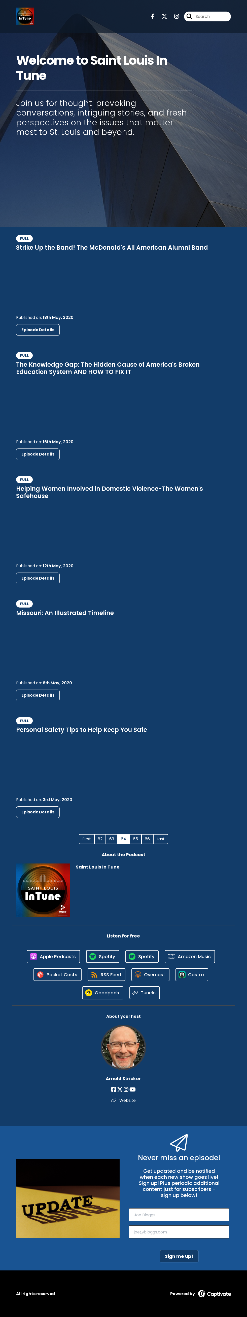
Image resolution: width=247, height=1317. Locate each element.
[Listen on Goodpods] (102, 992)
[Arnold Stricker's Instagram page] (126, 1090)
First (86, 839)
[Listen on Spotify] (102, 956)
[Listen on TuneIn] (144, 992)
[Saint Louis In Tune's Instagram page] (173, 16)
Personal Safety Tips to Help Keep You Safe (81, 730)
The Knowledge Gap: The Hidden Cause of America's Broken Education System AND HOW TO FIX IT (108, 368)
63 (111, 839)
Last (161, 839)
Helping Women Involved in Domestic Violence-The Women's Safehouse (109, 492)
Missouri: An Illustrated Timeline (65, 613)
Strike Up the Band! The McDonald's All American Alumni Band (112, 247)
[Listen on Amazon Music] (190, 956)
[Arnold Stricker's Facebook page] (113, 1090)
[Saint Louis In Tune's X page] (161, 16)
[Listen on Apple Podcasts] (53, 956)
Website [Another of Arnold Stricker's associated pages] (123, 1100)
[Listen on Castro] (191, 974)
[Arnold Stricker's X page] (120, 1090)
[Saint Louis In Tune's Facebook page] (153, 16)
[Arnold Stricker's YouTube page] (132, 1090)
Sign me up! (179, 1256)
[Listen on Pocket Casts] (57, 974)
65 (135, 839)
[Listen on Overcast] (150, 974)
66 (147, 839)
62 (100, 839)
